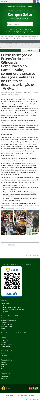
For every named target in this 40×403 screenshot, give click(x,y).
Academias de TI (5, 303)
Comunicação (5, 314)
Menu (30, 50)
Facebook (3, 362)
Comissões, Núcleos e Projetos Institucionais (13, 309)
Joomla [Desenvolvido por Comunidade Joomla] (32, 395)
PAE (8, 46)
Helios (20, 43)
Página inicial (4, 36)
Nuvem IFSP (30, 43)
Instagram (4, 364)
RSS (2, 369)
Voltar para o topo (32, 255)
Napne (3, 328)
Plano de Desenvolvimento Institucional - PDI (13, 333)
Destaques (12, 36)
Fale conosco (28, 33)
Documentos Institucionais (8, 320)
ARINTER (3, 305)
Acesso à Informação (6, 351)
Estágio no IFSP (5, 322)
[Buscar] (31, 24)
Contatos (3, 318)
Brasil (6, 1)
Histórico (25, 31)
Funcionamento (16, 31)
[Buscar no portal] (18, 24)
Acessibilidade (11, 6)
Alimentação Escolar (6, 43)
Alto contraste (20, 6)
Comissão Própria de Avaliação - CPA (11, 307)
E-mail (22, 46)
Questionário (13, 46)
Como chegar (13, 29)
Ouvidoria (19, 33)
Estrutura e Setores (6, 324)
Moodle (25, 43)
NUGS (2, 331)
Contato (21, 29)
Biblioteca (15, 43)
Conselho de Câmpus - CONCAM (10, 316)
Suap (19, 46)
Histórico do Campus (7, 326)
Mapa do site (29, 6)
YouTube (3, 367)
